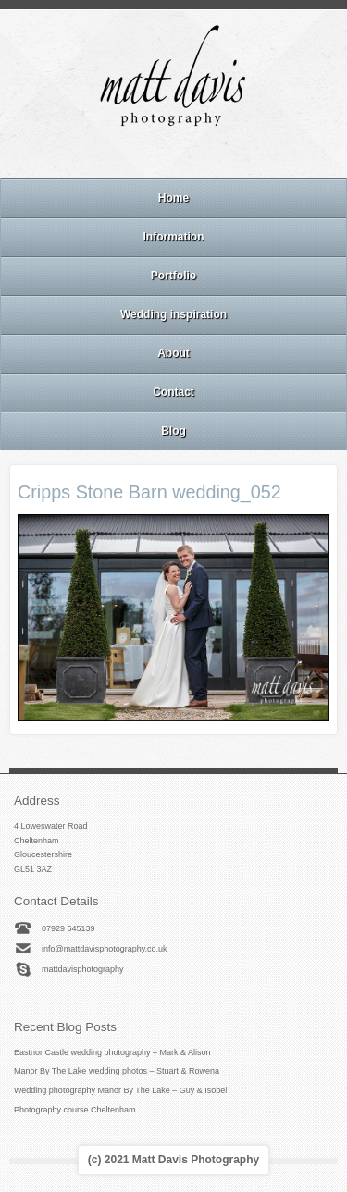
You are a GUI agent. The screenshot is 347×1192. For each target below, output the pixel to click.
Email (123, 154)
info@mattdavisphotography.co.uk (104, 948)
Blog (173, 430)
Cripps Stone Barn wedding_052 (149, 492)
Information (173, 236)
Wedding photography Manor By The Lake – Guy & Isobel (120, 1090)
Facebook (148, 154)
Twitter (223, 154)
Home (173, 197)
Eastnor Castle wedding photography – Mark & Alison (112, 1052)
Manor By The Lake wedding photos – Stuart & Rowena (116, 1070)
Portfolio (173, 275)
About (173, 353)
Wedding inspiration (173, 314)
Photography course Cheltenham (75, 1109)
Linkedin (198, 154)
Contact (173, 392)
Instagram (173, 154)
